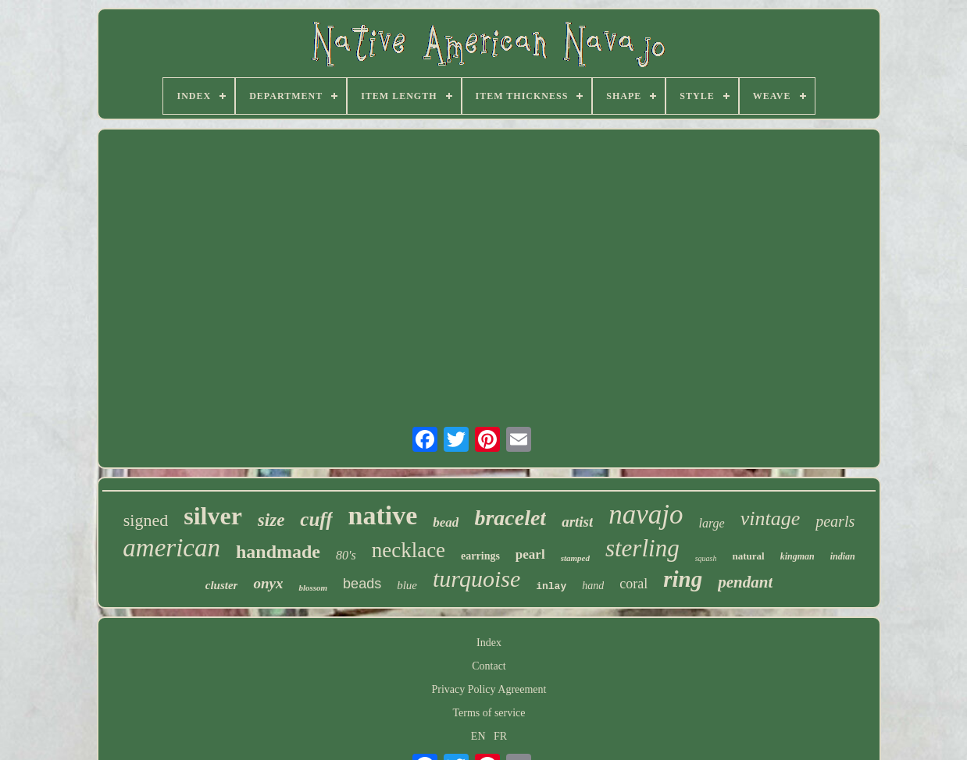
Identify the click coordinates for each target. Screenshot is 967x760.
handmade (278, 552)
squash (706, 558)
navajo (645, 514)
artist (577, 521)
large (712, 523)
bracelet (510, 518)
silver (213, 516)
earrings (480, 556)
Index (488, 642)
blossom (312, 587)
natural (748, 556)
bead (446, 522)
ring (682, 578)
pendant (745, 582)
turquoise (476, 578)
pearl (530, 554)
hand (593, 585)
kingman (797, 556)
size (271, 520)
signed (145, 520)
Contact (489, 666)
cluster (221, 585)
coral (633, 583)
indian (842, 556)
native (383, 515)
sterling (642, 548)
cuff (316, 519)
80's (346, 555)
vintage (770, 518)
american (171, 548)
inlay (551, 586)
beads (362, 583)
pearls (835, 521)
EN (478, 736)
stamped (575, 558)
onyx (268, 583)
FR (500, 736)
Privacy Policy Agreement (489, 689)
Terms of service (488, 713)
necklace (408, 550)
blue (407, 585)
